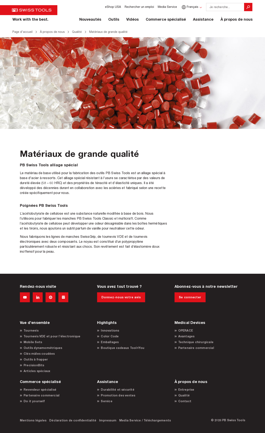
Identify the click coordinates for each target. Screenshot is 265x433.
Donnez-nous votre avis (121, 297)
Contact (184, 401)
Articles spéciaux (37, 371)
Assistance (203, 19)
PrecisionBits (34, 365)
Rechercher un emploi (139, 6)
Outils (113, 19)
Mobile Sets (33, 342)
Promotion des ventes (118, 395)
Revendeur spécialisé (40, 389)
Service (106, 401)
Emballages (110, 342)
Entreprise (186, 389)
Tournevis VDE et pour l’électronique (52, 336)
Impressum (107, 420)
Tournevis (31, 330)
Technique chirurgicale (195, 342)
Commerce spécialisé (166, 19)
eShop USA (113, 6)
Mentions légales (33, 420)
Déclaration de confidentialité (72, 420)
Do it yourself (34, 401)
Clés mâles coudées (39, 353)
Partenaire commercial (196, 348)
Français (189, 6)
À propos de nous (236, 19)
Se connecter (190, 297)
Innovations (110, 330)
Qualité (184, 395)
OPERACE (185, 330)
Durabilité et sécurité (117, 389)
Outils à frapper (36, 359)
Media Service (167, 6)
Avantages (186, 336)
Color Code (110, 336)
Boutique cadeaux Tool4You (122, 348)
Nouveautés (90, 19)
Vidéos (132, 19)
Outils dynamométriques (43, 348)
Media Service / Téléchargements (145, 420)
